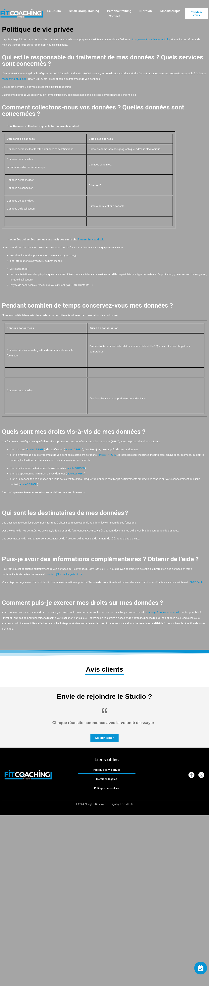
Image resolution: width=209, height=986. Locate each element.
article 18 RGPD (76, 468)
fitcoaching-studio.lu (14, 78)
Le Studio (54, 11)
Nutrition (145, 11)
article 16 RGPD (73, 449)
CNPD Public (197, 582)
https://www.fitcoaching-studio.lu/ (150, 39)
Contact (114, 16)
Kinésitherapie (170, 11)
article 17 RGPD (107, 454)
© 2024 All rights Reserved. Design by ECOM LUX (104, 804)
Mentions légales (106, 778)
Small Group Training (84, 11)
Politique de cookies (106, 788)
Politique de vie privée (106, 769)
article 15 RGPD (35, 449)
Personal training (119, 11)
